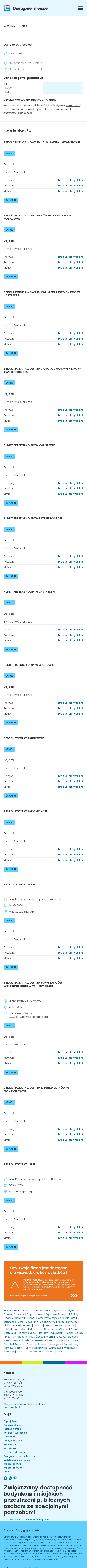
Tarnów (8, 1348)
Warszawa (55, 1348)
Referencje (10, 1444)
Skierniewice (38, 1340)
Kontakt (9, 1372)
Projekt (8, 1414)
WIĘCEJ (9, 153)
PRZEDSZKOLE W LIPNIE (19, 884)
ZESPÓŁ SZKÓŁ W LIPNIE (19, 1164)
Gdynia (19, 1318)
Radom (22, 1336)
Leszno (70, 1325)
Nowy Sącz (50, 1329)
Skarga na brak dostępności (20, 1456)
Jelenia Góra (47, 1322)
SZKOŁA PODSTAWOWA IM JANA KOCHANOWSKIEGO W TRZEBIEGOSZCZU (42, 370)
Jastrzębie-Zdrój (14, 1322)
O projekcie (10, 1421)
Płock (68, 1333)
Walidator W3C (12, 1463)
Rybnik (50, 1336)
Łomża (16, 1329)
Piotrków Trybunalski (50, 1333)
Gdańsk (8, 1318)
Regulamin (45, 1519)
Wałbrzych (40, 1348)
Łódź (25, 1329)
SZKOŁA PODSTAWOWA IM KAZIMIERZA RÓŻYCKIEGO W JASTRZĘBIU (42, 293)
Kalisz (60, 1322)
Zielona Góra (46, 1351)
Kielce (7, 1325)
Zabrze (21, 1351)
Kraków (38, 1325)
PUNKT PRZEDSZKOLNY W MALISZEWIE (29, 445)
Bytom (72, 1310)
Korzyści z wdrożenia (15, 1432)
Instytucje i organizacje (17, 1460)
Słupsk (52, 1340)
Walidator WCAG (13, 1467)
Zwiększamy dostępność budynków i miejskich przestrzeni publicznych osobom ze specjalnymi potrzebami (38, 1499)
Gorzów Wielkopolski (48, 1318)
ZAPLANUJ (11, 200)
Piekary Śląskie (27, 1333)
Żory (59, 1351)
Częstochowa (35, 1314)
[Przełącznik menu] (80, 8)
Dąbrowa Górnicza (56, 1314)
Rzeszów (61, 1336)
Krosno (49, 1325)
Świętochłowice (36, 1344)
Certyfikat (9, 1436)
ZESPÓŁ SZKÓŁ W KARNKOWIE (24, 738)
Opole (74, 1329)
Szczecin (20, 1344)
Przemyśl (10, 1336)
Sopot (61, 1340)
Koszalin (26, 1325)
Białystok (28, 1310)
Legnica (59, 1325)
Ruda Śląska (36, 1336)
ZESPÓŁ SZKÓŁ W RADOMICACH (25, 811)
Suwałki (8, 1344)
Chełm (8, 1314)
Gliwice (30, 1318)
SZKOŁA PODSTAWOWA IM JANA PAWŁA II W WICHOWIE (42, 142)
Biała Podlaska (12, 1310)
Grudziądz (69, 1318)
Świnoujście (55, 1344)
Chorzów (19, 1314)
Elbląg (74, 1314)
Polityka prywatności (26, 1519)
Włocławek (70, 1348)
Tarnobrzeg (71, 1344)
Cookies (8, 1519)
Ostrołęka (10, 1333)
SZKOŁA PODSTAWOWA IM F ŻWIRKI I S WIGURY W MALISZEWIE (38, 217)
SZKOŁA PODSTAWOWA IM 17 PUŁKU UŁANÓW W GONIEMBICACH (36, 1089)
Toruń (18, 1348)
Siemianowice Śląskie (16, 1340)
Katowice (71, 1322)
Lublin (7, 1329)
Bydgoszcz (59, 1310)
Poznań (78, 1333)
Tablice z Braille (12, 1428)
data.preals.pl (12, 1407)
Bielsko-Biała (43, 1310)
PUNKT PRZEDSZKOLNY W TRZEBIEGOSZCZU (33, 518)
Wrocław (9, 1351)
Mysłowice (36, 1329)
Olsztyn (63, 1329)
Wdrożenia (10, 1448)
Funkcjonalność (12, 1425)
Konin (16, 1325)
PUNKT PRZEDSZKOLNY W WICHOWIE (29, 665)
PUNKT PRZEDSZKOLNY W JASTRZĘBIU (29, 591)
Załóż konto (73, 105)
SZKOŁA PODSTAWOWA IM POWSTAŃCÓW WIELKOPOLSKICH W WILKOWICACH (33, 984)
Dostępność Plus (13, 1440)
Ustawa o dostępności (16, 1452)
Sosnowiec (73, 1340)
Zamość (32, 1351)
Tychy (28, 1348)
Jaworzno (32, 1322)
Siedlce (72, 1336)
